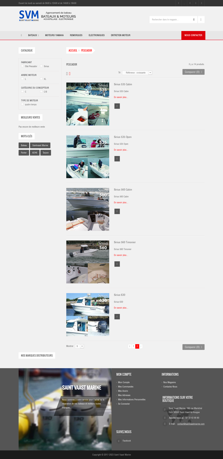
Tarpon (46, 152)
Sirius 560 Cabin (123, 189)
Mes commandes (125, 386)
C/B (45, 91)
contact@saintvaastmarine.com (191, 423)
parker (24, 152)
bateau (24, 145)
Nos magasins (169, 382)
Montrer (69, 346)
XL (45, 79)
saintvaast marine (40, 145)
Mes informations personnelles (131, 399)
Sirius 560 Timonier (125, 242)
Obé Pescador (31, 66)
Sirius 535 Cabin (123, 84)
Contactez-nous (170, 386)
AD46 (34, 152)
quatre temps (31, 104)
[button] (33, 35)
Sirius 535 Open (123, 137)
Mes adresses (124, 395)
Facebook (127, 440)
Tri (119, 72)
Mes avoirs (123, 390)
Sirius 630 (119, 295)
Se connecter (124, 403)
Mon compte (123, 374)
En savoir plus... (121, 97)
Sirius (46, 66)
